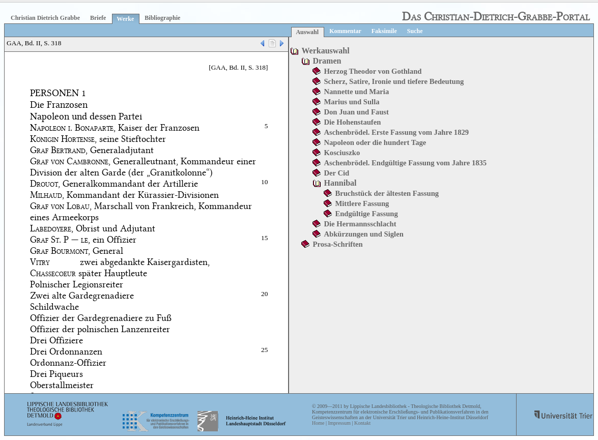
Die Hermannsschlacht (360, 224)
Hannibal (340, 183)
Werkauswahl (325, 50)
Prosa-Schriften (337, 244)
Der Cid (336, 173)
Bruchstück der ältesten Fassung (387, 193)
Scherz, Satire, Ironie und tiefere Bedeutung (394, 81)
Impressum (339, 423)
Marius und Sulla (351, 102)
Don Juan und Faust (356, 112)
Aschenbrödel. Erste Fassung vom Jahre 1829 (396, 132)
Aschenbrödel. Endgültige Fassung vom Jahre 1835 (405, 163)
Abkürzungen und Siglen (363, 234)
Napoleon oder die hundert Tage (375, 142)
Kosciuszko (342, 153)
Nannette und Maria (356, 91)
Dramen (326, 60)
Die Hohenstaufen (352, 122)
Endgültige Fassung (366, 214)
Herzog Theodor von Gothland (372, 71)
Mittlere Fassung (362, 203)
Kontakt (362, 423)
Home (318, 423)
